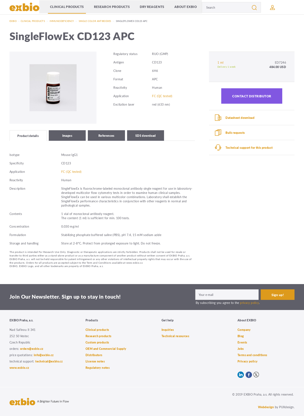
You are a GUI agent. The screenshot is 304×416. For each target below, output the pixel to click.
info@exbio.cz (44, 355)
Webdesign (266, 407)
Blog (241, 336)
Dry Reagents (152, 7)
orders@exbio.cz (31, 348)
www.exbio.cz (19, 367)
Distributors (94, 355)
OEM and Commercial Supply (106, 348)
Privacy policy (248, 361)
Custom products (97, 342)
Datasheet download (239, 117)
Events (242, 342)
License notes (95, 361)
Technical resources (175, 336)
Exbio (13, 21)
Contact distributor (251, 96)
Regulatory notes (98, 367)
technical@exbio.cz (49, 361)
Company (244, 329)
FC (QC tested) (162, 96)
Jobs (241, 348)
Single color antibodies (95, 21)
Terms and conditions (252, 355)
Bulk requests (235, 132)
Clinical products (67, 7)
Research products (112, 7)
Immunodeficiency (62, 21)
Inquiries (168, 329)
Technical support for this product (249, 147)
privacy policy (249, 303)
